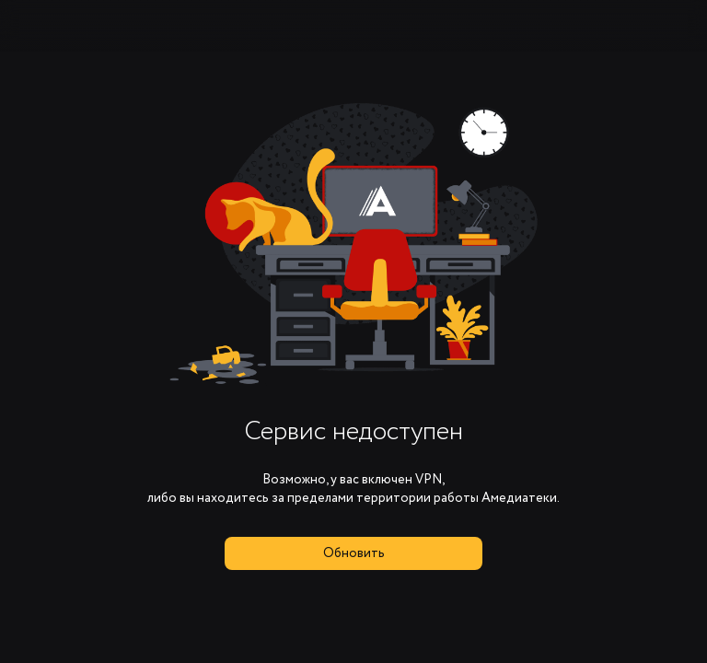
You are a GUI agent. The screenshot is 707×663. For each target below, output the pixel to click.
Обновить (354, 553)
